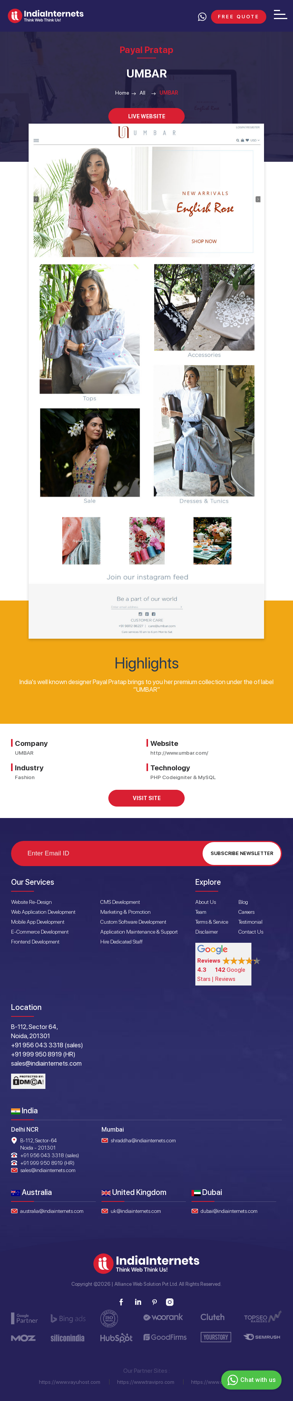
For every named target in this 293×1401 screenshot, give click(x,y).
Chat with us (250, 1380)
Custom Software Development (133, 922)
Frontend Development (35, 942)
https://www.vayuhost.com (69, 1382)
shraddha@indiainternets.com (143, 1140)
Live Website (146, 116)
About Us (205, 902)
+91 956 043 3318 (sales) (49, 1155)
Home (122, 93)
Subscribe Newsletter (242, 853)
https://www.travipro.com (145, 1382)
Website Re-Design (31, 902)
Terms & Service (211, 922)
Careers (246, 912)
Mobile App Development (37, 922)
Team (200, 912)
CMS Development (120, 902)
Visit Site (147, 798)
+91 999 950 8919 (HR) (47, 1163)
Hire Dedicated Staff (121, 942)
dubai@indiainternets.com (229, 1211)
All (142, 93)
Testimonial (250, 922)
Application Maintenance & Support (139, 932)
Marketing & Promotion (125, 912)
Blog (243, 902)
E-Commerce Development (40, 932)
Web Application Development (43, 912)
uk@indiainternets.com (136, 1211)
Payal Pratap (146, 49)
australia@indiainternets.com (52, 1211)
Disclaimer (206, 932)
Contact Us (250, 932)
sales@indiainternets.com (48, 1170)
